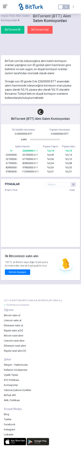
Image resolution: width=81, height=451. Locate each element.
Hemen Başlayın (17, 272)
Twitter (7, 419)
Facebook (9, 424)
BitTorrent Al (12, 29)
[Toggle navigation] (72, 7)
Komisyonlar (11, 385)
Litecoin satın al (12, 320)
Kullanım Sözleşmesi (15, 369)
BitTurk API (10, 395)
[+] (21, 330)
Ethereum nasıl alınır (15, 345)
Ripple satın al (12, 330)
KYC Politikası (11, 380)
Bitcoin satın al (12, 315)
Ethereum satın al (13, 325)
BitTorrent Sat (40, 29)
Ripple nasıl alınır (13, 350)
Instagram (9, 429)
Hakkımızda (21, 364)
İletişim (8, 364)
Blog (6, 414)
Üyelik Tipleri (11, 374)
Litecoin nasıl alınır (14, 340)
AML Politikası (12, 400)
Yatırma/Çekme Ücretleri (17, 390)
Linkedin (8, 434)
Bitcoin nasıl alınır (13, 335)
